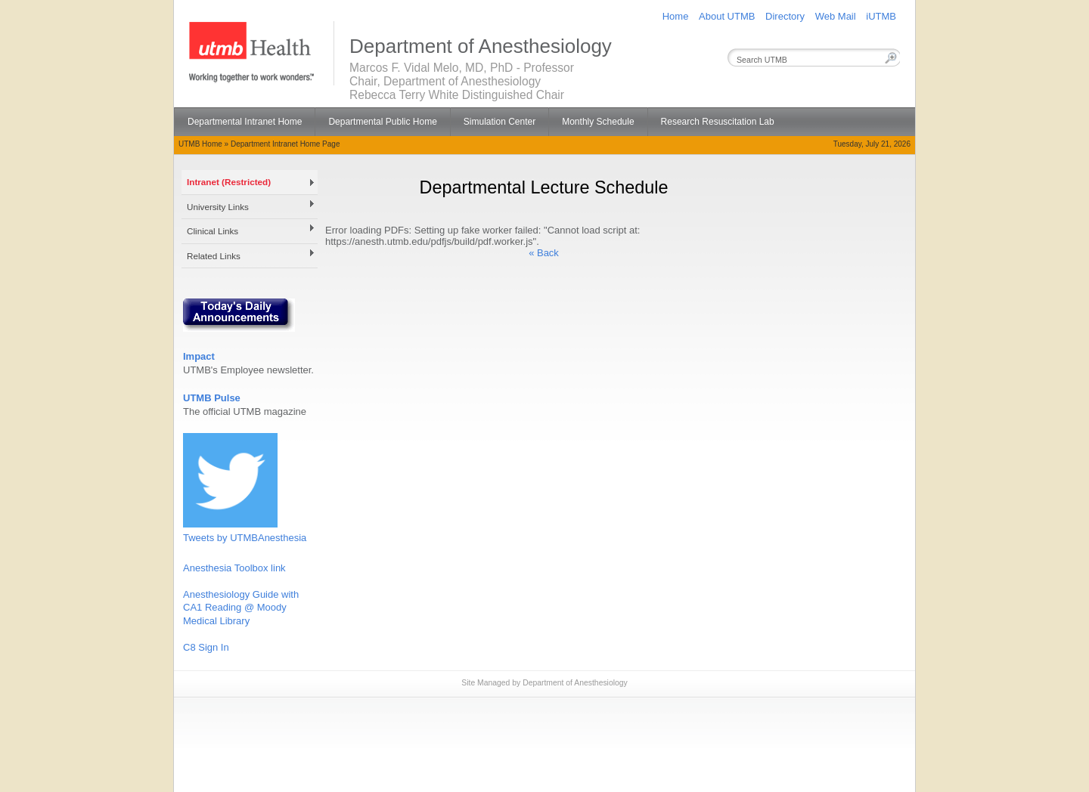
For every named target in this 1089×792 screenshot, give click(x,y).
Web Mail (835, 16)
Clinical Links (212, 231)
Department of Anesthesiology (575, 683)
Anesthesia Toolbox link (234, 568)
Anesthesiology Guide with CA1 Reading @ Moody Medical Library (241, 607)
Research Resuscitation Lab (717, 121)
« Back (544, 252)
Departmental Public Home (382, 121)
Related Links (213, 256)
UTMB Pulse (211, 398)
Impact (199, 356)
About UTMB (727, 16)
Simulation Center (499, 121)
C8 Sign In (206, 647)
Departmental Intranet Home (245, 121)
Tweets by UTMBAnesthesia (244, 537)
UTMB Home (200, 144)
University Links (218, 207)
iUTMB (881, 16)
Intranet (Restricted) (229, 182)
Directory (785, 16)
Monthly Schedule (598, 121)
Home (675, 16)
